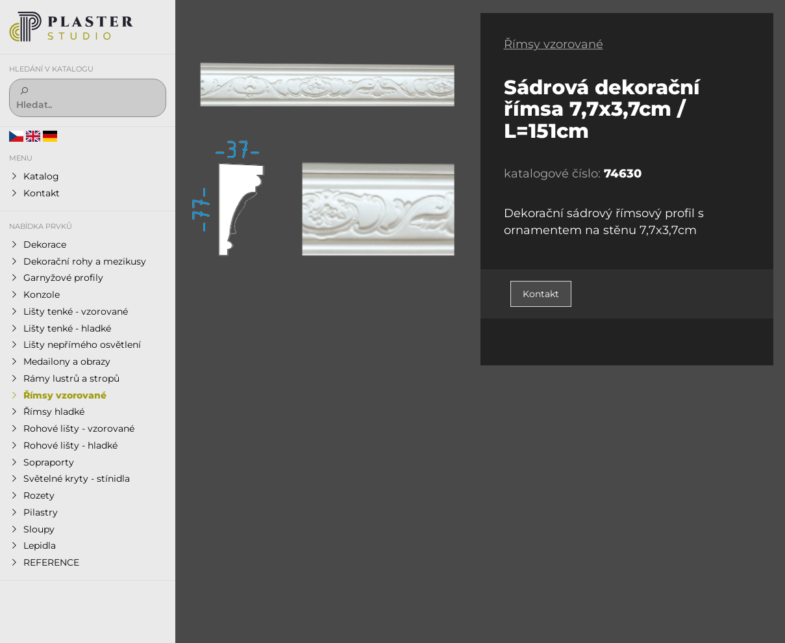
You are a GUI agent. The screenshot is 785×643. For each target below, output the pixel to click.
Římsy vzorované (553, 44)
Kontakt (541, 294)
